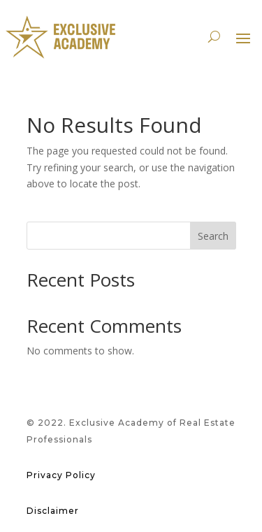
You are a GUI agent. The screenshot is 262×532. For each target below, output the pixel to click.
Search (213, 236)
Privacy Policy (61, 475)
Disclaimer (53, 510)
